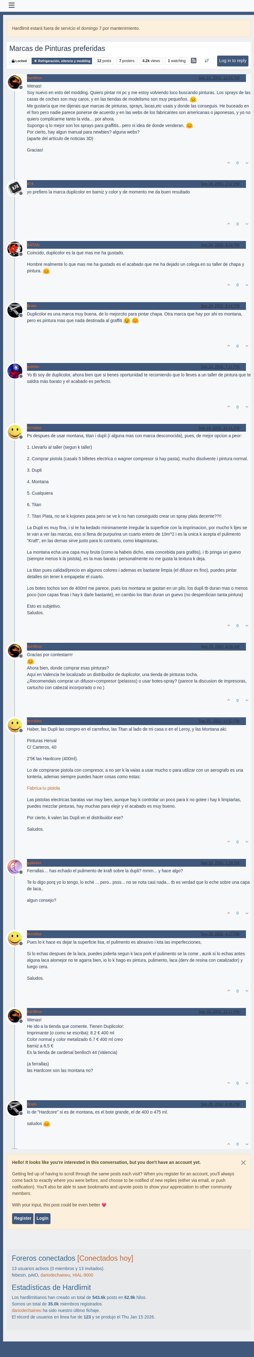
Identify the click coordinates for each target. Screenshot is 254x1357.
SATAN (33, 245)
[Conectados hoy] (105, 1258)
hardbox (34, 78)
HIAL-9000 (82, 1275)
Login (42, 1218)
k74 (30, 184)
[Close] (243, 1162)
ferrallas (34, 428)
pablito (33, 367)
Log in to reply (232, 60)
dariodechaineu (55, 1275)
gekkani (34, 863)
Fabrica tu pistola (43, 788)
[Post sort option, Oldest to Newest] (207, 61)
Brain (32, 306)
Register (22, 1218)
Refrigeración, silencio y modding (61, 61)
